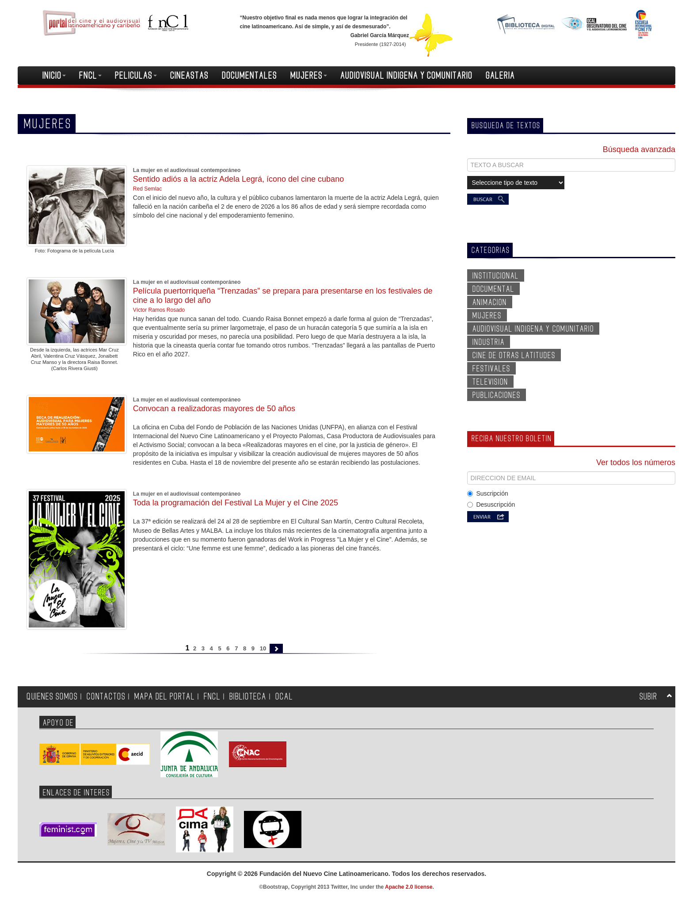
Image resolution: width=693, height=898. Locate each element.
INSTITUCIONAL (495, 275)
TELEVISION (490, 382)
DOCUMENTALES (249, 75)
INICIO (54, 75)
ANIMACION (489, 302)
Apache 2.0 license (408, 887)
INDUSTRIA (488, 342)
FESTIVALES (491, 368)
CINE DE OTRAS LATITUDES (514, 355)
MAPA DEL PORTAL (164, 696)
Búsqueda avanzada (639, 149)
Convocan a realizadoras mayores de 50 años (214, 408)
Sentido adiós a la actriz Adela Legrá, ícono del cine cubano (238, 179)
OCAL (284, 696)
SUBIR (648, 696)
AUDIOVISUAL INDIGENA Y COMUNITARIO (406, 75)
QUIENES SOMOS (52, 696)
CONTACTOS (106, 696)
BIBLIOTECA (248, 696)
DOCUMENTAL (493, 289)
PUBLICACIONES (496, 395)
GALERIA (500, 75)
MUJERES (308, 75)
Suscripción (487, 493)
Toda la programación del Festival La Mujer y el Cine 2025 (235, 502)
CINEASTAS (189, 75)
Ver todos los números (635, 462)
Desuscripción (491, 504)
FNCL (90, 75)
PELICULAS (136, 75)
